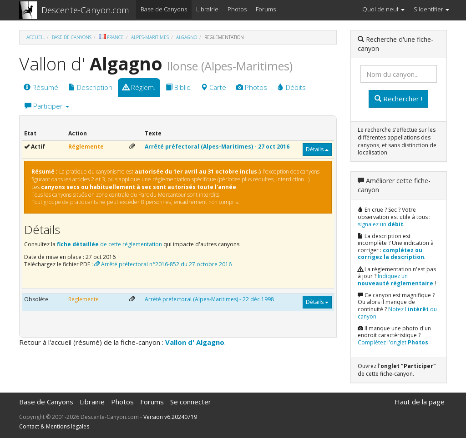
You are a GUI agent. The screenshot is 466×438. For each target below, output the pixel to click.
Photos (237, 9)
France (111, 37)
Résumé (41, 87)
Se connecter (190, 401)
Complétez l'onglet (393, 342)
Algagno (186, 37)
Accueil (35, 37)
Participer (47, 105)
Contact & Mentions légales (54, 426)
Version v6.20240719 (170, 417)
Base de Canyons (164, 9)
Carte (213, 87)
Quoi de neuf (383, 9)
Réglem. (139, 87)
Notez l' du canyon (397, 312)
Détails (317, 149)
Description (90, 87)
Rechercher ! (398, 98)
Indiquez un (395, 279)
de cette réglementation (109, 244)
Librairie (207, 9)
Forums (266, 9)
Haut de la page (420, 401)
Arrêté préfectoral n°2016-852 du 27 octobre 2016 (163, 264)
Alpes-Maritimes (150, 37)
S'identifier (431, 9)
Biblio (178, 87)
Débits (291, 87)
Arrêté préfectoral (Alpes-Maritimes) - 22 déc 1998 (209, 299)
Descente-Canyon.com (85, 10)
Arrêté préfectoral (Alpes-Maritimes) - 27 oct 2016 (217, 146)
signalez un (380, 224)
